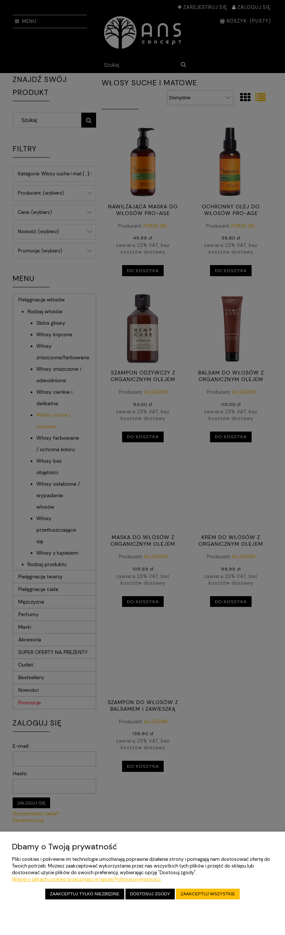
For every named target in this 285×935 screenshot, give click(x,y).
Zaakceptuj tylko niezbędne (84, 893)
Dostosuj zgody (150, 893)
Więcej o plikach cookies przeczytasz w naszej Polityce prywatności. (86, 879)
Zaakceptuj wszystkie (208, 893)
